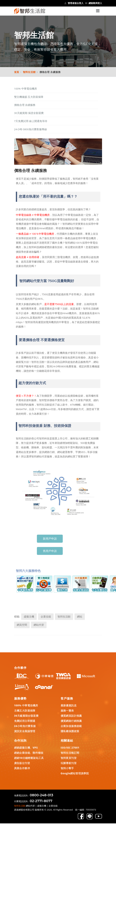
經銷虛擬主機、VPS (26, 747)
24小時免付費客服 (25, 726)
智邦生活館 (29, 72)
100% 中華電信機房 (25, 88)
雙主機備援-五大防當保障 (28, 96)
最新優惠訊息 (69, 705)
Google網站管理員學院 (75, 773)
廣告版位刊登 (22, 763)
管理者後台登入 (73, 3)
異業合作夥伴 (22, 768)
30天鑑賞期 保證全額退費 (29, 113)
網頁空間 (22, 624)
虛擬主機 (29, 616)
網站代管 (39, 624)
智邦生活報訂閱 (70, 752)
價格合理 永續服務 (25, 105)
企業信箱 (46, 616)
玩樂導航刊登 (69, 763)
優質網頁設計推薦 (71, 715)
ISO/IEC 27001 (70, 747)
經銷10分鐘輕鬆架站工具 (29, 758)
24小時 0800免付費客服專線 (30, 129)
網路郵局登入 (93, 3)
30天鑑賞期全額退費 (26, 715)
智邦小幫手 (67, 768)
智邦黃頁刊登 (69, 758)
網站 (79, 616)
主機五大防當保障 (24, 710)
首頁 (16, 72)
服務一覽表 (67, 710)
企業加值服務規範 (71, 726)
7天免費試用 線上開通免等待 (30, 121)
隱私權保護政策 (70, 731)
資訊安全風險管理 (24, 731)
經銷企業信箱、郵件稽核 (28, 752)
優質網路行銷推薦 (71, 721)
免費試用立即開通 (24, 721)
